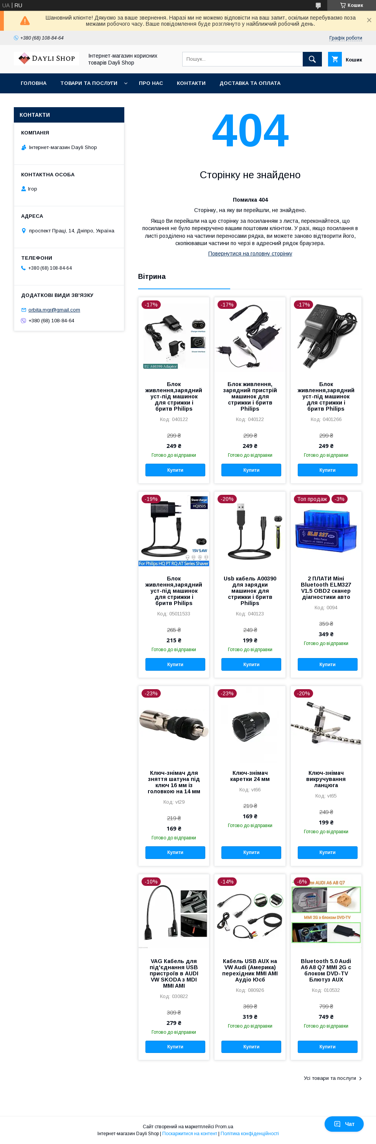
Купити (175, 470)
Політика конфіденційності (250, 1133)
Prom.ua (224, 1126)
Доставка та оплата (249, 83)
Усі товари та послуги (330, 1078)
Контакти (191, 83)
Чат (344, 1124)
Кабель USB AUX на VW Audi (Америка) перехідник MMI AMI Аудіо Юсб (250, 970)
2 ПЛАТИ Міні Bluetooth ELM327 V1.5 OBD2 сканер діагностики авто (326, 587)
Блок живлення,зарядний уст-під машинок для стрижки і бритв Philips (173, 396)
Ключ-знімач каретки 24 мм (250, 776)
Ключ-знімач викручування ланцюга (326, 779)
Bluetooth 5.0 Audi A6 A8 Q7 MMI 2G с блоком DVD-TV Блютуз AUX (326, 970)
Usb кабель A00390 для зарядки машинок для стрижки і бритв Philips (250, 590)
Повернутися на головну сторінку (250, 253)
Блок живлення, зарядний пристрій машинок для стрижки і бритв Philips (250, 396)
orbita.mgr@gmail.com (54, 310)
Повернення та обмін (53, 103)
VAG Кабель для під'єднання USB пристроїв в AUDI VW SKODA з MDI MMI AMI (174, 973)
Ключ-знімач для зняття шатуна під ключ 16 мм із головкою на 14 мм (174, 782)
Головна (33, 83)
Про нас (151, 83)
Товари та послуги (88, 83)
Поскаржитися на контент (189, 1133)
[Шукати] (312, 59)
